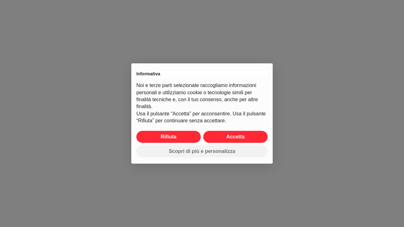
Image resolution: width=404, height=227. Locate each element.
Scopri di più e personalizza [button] (202, 151)
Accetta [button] (235, 136)
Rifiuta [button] (168, 136)
